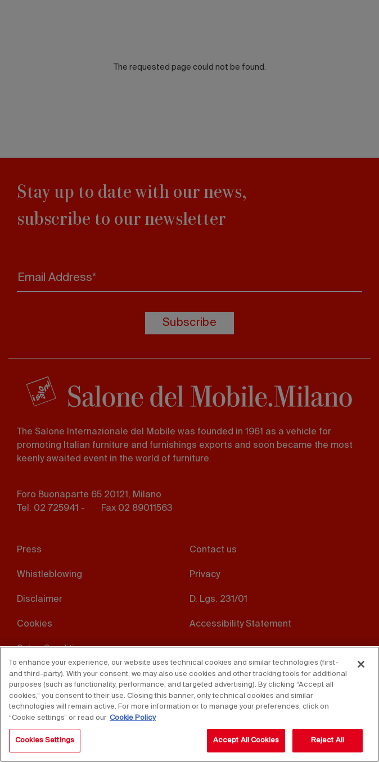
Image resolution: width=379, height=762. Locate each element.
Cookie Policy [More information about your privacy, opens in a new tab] (133, 718)
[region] (189, 704)
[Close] (361, 664)
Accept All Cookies (246, 740)
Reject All (327, 740)
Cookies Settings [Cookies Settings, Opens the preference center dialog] (44, 740)
